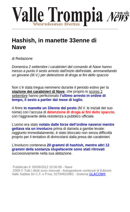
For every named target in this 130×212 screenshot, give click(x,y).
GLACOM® (97, 174)
